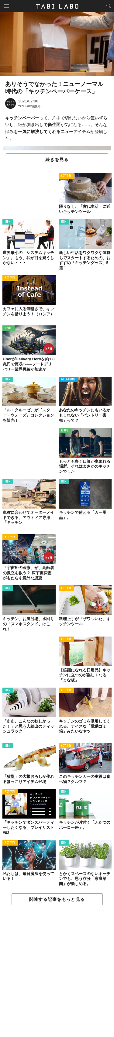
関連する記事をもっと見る (57, 899)
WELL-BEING (68, 379)
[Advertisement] (57, 971)
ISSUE (8, 328)
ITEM (8, 222)
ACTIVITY (66, 176)
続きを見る (56, 159)
